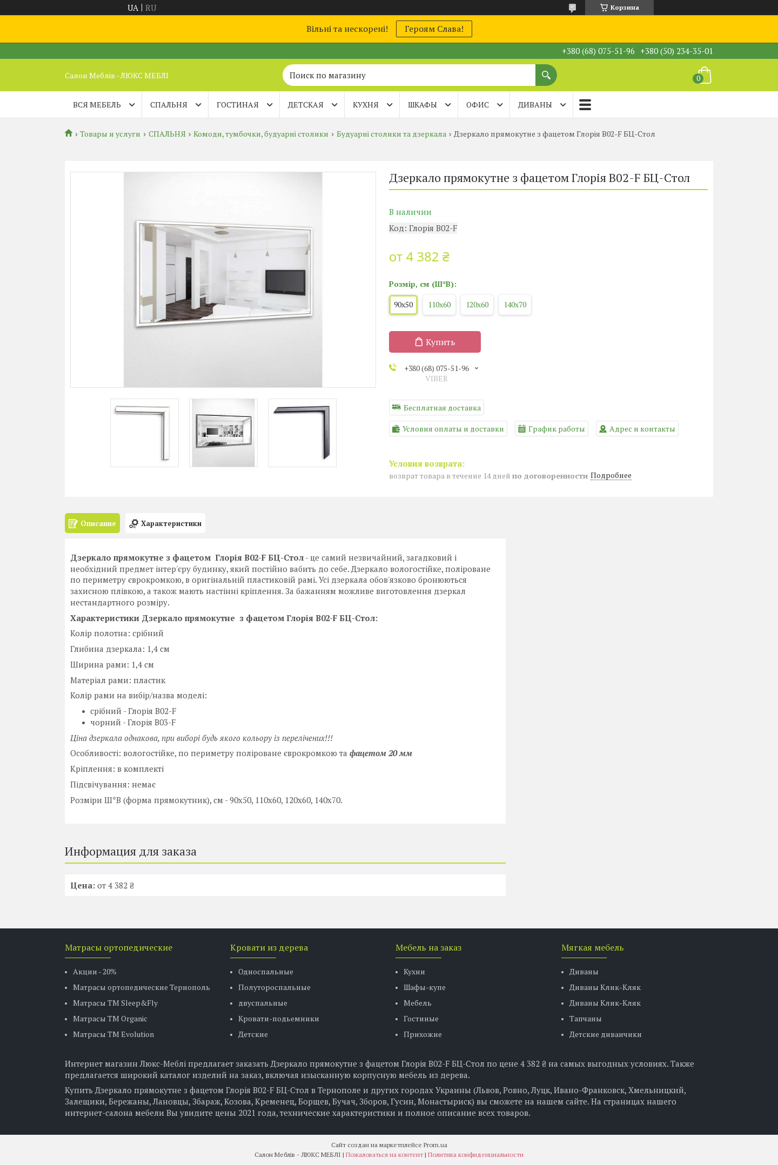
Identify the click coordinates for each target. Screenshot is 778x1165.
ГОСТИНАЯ (238, 104)
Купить (440, 342)
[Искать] (546, 69)
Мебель (418, 1003)
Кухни (414, 971)
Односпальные (265, 971)
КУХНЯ (366, 104)
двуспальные (262, 1003)
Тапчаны (585, 1018)
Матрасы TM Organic (110, 1018)
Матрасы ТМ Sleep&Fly (115, 1003)
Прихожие (423, 1034)
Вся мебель (97, 104)
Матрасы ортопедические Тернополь (141, 987)
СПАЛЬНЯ (168, 104)
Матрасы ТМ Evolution (113, 1034)
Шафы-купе (425, 987)
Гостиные (421, 1018)
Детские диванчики (605, 1034)
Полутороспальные (274, 987)
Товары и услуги (110, 134)
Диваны (584, 971)
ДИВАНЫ (535, 104)
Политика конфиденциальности (476, 1154)
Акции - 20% (95, 971)
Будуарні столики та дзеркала (391, 134)
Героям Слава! (434, 29)
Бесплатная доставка (442, 407)
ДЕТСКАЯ (306, 104)
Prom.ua (435, 1145)
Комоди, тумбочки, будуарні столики (260, 134)
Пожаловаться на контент (384, 1154)
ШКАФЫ (422, 104)
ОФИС (477, 104)
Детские (253, 1034)
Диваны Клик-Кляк (605, 987)
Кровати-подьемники (278, 1018)
